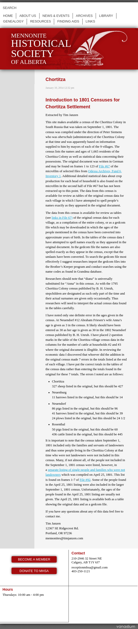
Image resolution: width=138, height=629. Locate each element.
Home (8, 16)
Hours (8, 589)
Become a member (34, 559)
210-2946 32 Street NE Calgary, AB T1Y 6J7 (87, 560)
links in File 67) (62, 217)
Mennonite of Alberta (41, 48)
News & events (56, 16)
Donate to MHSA (34, 571)
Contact (78, 553)
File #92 (85, 480)
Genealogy (13, 21)
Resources (40, 21)
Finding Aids (68, 21)
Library (106, 16)
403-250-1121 (81, 571)
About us (27, 16)
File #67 (104, 166)
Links (90, 21)
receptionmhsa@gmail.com (90, 567)
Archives (84, 16)
